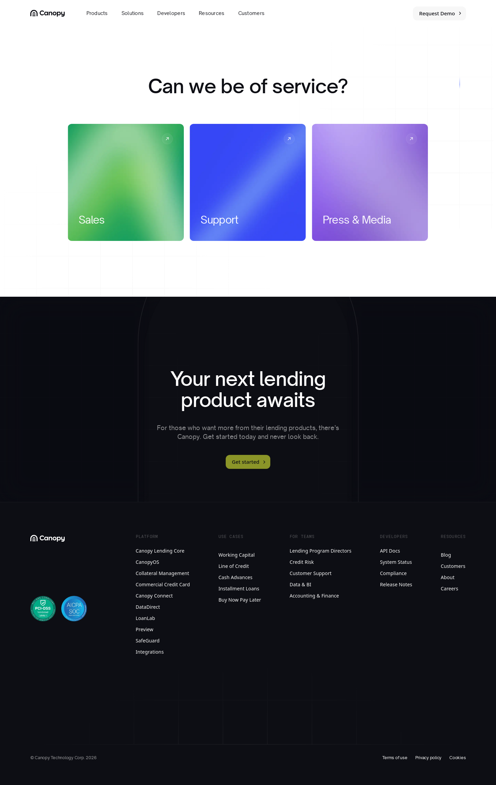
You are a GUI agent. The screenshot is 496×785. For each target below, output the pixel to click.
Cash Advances (236, 577)
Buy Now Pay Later (240, 599)
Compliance (393, 573)
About (447, 577)
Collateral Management (162, 573)
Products (97, 13)
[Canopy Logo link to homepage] (47, 13)
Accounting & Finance (314, 595)
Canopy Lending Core (160, 550)
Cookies (457, 757)
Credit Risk (302, 562)
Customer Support (311, 573)
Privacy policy (428, 757)
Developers (171, 13)
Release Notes (396, 584)
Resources (212, 13)
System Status (396, 562)
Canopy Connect (154, 595)
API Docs (390, 550)
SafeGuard (148, 640)
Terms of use (394, 757)
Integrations (150, 652)
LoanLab (145, 618)
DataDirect (148, 607)
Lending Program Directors (321, 550)
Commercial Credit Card (163, 584)
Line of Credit (234, 566)
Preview (145, 629)
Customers (251, 13)
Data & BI (300, 584)
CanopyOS (147, 562)
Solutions (133, 13)
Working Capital (237, 555)
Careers (449, 588)
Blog (446, 555)
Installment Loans (239, 588)
